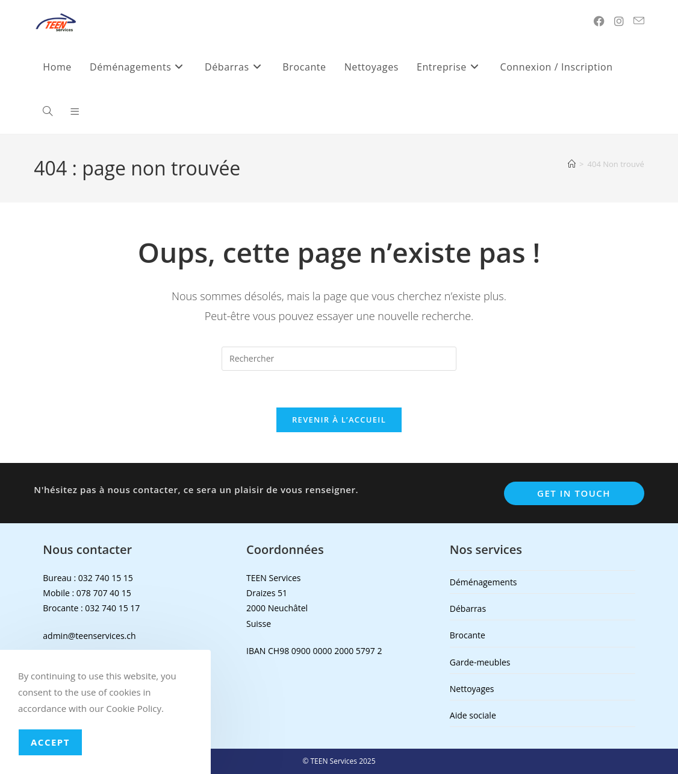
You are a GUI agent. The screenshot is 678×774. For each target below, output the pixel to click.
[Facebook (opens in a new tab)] (599, 21)
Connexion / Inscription (556, 67)
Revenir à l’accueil (339, 419)
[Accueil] (572, 164)
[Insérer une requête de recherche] (339, 359)
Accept (50, 742)
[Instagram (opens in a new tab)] (619, 21)
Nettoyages (472, 688)
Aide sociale (473, 715)
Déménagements (483, 582)
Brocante (467, 635)
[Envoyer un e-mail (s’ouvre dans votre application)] (639, 21)
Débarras (468, 608)
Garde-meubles (480, 662)
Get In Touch (574, 493)
